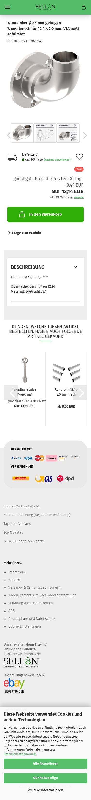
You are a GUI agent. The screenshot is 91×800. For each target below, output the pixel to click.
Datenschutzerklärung (20, 754)
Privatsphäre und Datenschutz (31, 619)
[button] (7, 135)
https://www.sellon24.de (22, 654)
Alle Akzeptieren (45, 764)
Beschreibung (28, 267)
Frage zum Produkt (26, 233)
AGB (11, 611)
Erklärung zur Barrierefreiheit (30, 603)
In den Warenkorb (40, 214)
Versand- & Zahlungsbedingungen (34, 588)
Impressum (17, 572)
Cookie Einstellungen (24, 626)
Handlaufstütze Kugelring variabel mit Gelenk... (24, 392)
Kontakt (14, 580)
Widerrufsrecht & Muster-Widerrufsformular (42, 595)
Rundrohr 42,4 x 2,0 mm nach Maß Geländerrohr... (66, 392)
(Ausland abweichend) (57, 159)
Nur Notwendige (45, 778)
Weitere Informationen (45, 790)
